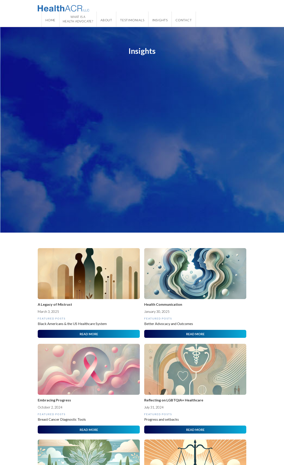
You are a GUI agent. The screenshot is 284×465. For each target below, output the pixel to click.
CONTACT (184, 20)
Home (50, 20)
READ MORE (89, 334)
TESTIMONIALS (132, 20)
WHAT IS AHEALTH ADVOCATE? (78, 19)
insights (160, 20)
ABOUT (106, 20)
